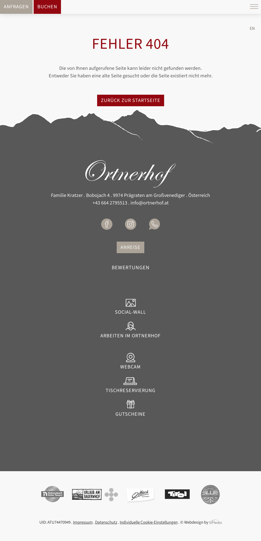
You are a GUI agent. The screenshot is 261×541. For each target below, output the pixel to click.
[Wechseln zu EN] (252, 28)
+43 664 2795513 (110, 202)
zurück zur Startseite (130, 100)
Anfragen (16, 6)
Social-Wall (130, 312)
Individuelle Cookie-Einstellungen (149, 522)
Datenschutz (106, 522)
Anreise (130, 247)
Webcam (130, 366)
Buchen (47, 6)
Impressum (83, 522)
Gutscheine (130, 414)
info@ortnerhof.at (149, 202)
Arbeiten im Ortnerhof (130, 335)
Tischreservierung (130, 390)
